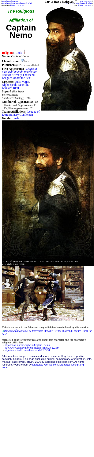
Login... (6, 367)
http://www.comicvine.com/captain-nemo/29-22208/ (32, 347)
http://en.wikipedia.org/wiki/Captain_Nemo (27, 345)
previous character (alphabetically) (17, 3)
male (16, 118)
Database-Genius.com (45, 364)
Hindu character (85, 5)
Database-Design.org (71, 364)
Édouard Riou (10, 87)
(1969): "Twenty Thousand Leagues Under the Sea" (19, 73)
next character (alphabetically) (79, 3)
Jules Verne (22, 81)
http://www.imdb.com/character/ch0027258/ (28, 350)
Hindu (18, 52)
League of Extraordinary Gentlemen (20, 113)
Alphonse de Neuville (15, 84)
